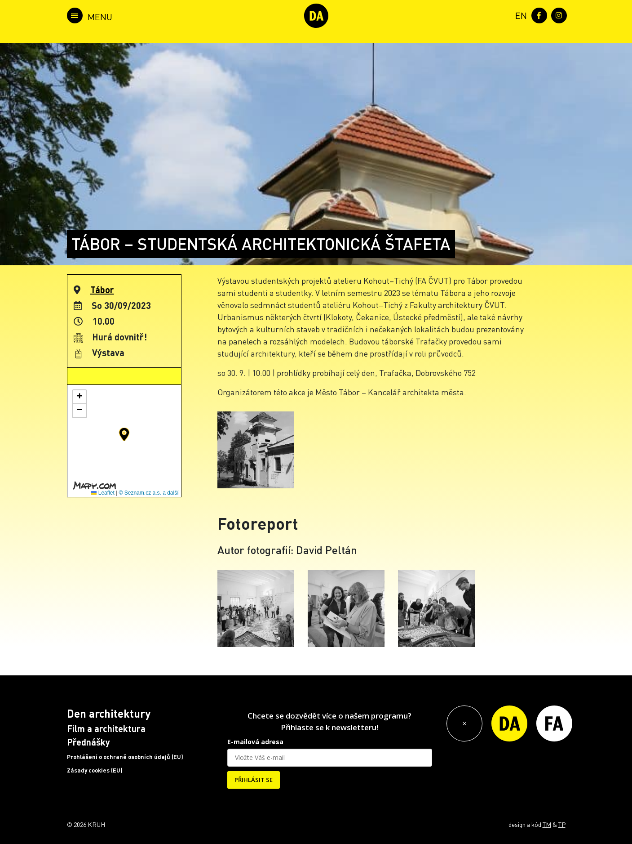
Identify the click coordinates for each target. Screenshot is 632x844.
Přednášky (88, 742)
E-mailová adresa (255, 741)
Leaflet (102, 493)
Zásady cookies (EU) (95, 770)
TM (547, 824)
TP (562, 824)
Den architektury (108, 713)
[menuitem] (519, 14)
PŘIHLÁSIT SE (253, 780)
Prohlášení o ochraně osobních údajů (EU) (125, 756)
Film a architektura (106, 728)
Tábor (102, 289)
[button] (124, 434)
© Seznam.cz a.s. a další (149, 493)
